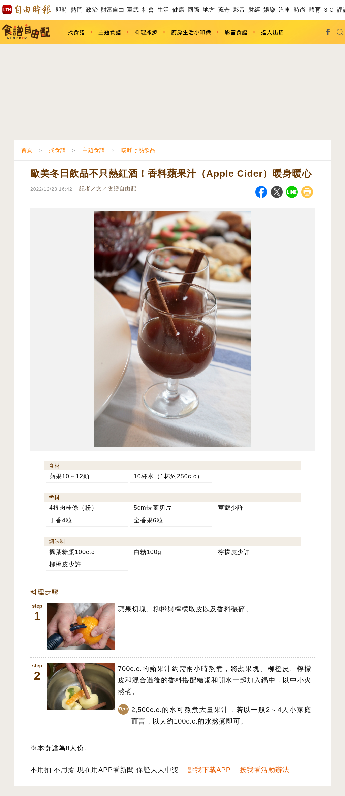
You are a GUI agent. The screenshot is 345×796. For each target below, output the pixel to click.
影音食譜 (236, 32)
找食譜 (76, 32)
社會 (148, 10)
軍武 (133, 10)
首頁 (27, 150)
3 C (329, 10)
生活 (163, 10)
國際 (193, 10)
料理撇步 (146, 32)
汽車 (284, 10)
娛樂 (269, 10)
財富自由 (112, 10)
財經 (254, 10)
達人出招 (272, 32)
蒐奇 (224, 10)
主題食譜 (109, 32)
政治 (92, 10)
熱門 (77, 10)
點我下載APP (209, 769)
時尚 (300, 10)
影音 (239, 10)
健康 (178, 10)
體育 (315, 10)
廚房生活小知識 (191, 32)
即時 (61, 10)
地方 (209, 10)
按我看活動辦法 (264, 769)
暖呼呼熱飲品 (138, 150)
